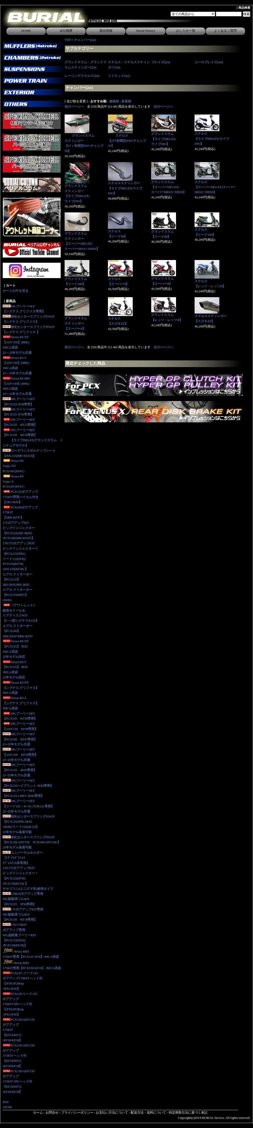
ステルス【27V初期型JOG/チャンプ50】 (127, 141)
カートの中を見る (15, 290)
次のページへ (163, 106)
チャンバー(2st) (85, 40)
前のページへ (74, 106)
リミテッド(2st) (119, 76)
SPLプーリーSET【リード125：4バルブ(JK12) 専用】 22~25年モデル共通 (28, 806)
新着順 (126, 101)
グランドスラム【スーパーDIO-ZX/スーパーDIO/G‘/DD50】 (168, 187)
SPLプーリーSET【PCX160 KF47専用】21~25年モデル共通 (20, 739)
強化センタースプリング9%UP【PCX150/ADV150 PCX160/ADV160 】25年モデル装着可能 (32, 842)
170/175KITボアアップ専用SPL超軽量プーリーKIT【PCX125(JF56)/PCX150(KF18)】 (19, 935)
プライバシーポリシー (77, 1112)
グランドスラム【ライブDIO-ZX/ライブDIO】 (163, 139)
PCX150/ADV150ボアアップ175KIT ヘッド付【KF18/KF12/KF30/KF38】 (18, 1055)
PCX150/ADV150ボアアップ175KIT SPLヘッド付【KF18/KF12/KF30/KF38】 (18, 1081)
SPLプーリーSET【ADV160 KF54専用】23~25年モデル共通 (20, 755)
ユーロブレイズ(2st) (209, 62)
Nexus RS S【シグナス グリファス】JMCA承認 (21, 703)
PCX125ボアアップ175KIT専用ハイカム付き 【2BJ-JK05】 (21, 497)
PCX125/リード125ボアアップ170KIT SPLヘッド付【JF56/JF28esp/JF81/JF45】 (20, 1004)
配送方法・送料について (148, 1112)
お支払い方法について (112, 1112)
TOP (68, 40)
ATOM (7, 1107)
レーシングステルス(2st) (82, 76)
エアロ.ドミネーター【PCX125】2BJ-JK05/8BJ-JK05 (17, 579)
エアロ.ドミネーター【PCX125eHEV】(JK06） (17, 595)
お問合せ (52, 1112)
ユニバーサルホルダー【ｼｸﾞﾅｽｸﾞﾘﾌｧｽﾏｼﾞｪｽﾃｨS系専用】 (23, 858)
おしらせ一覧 (185, 30)
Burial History (145, 30)
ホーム (38, 1112)
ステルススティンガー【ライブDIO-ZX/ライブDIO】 (125, 188)
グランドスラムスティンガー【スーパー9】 (76, 323)
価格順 (114, 101)
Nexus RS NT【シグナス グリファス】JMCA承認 (21, 688)
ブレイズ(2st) (160, 62)
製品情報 (106, 30)
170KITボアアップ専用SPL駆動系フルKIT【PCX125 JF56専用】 (23, 899)
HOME (26, 30)
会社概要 (66, 30)
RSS (5, 1102)
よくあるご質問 (225, 30)
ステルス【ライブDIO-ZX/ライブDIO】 (212, 139)
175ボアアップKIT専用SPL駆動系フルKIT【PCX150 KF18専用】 (23, 914)
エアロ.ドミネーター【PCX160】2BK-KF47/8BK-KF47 (18, 631)
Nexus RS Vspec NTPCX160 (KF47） (14, 466)
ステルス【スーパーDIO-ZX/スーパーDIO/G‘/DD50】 (215, 187)
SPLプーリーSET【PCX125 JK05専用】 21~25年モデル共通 (20, 770)
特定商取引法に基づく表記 (188, 1112)
